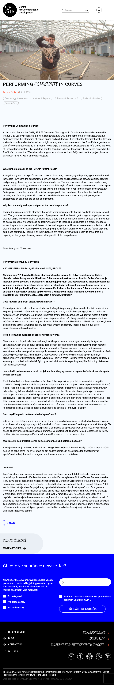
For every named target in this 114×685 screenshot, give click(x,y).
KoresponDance (96, 633)
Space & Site (11, 103)
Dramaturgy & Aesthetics (16, 98)
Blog (8, 638)
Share (9, 523)
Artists (10, 650)
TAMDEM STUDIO (27, 679)
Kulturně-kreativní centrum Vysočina (80, 645)
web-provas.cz (45, 679)
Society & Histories (91, 98)
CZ (99, 10)
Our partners (14, 632)
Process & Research (66, 98)
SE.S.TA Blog (100, 639)
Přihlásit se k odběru (82, 608)
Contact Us (13, 644)
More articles (14, 548)
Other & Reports (42, 98)
